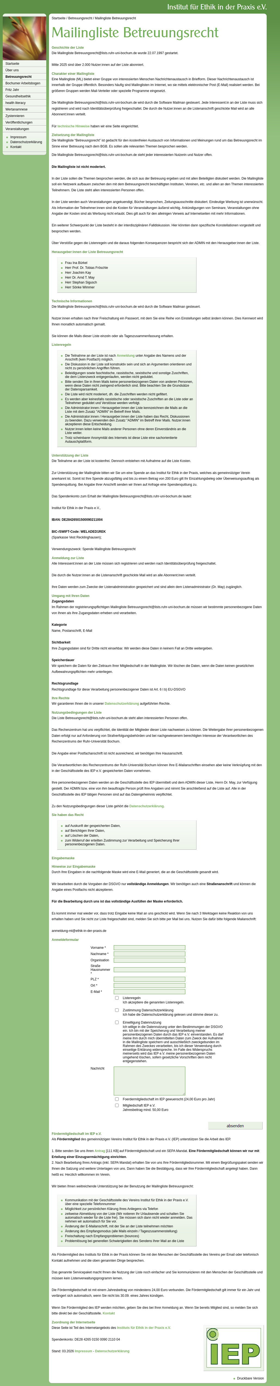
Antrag (99, 1151)
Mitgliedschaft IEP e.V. (139, 1105)
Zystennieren (14, 116)
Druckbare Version (250, 1378)
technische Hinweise (73, 126)
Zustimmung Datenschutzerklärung (148, 1010)
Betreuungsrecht (18, 77)
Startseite (12, 64)
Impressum (18, 137)
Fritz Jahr (12, 90)
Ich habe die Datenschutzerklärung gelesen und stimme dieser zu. (171, 1015)
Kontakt (15, 147)
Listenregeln (131, 998)
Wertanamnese (16, 109)
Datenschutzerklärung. (147, 806)
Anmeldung (126, 356)
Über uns (12, 70)
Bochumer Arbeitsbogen (22, 83)
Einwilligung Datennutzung (142, 1022)
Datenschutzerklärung (26, 142)
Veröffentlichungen (18, 122)
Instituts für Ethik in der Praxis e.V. (144, 1328)
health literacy (15, 103)
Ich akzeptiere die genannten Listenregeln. (153, 1002)
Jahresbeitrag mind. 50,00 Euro (145, 1110)
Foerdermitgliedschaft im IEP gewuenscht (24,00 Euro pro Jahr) (169, 1099)
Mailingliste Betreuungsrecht (115, 18)
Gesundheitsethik (18, 96)
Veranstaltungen (17, 129)
